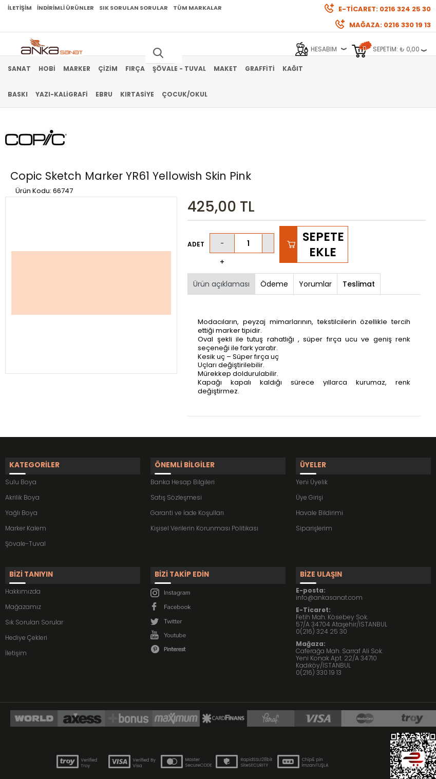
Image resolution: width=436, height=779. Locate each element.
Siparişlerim (314, 489)
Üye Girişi (309, 458)
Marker (76, 68)
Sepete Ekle (323, 210)
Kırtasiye (137, 94)
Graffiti (260, 68)
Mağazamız (23, 562)
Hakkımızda (23, 547)
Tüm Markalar (197, 8)
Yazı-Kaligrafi (61, 94)
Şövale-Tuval (25, 504)
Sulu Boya (20, 443)
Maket (225, 68)
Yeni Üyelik (312, 443)
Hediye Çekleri (26, 593)
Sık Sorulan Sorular (133, 8)
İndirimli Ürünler (65, 8)
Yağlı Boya (21, 473)
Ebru (104, 94)
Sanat (19, 68)
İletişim (20, 8)
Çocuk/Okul (184, 94)
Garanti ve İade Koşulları (187, 473)
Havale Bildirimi (319, 473)
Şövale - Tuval (179, 68)
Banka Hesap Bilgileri (182, 443)
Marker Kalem (25, 489)
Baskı (18, 94)
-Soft (160, 766)
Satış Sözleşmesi (176, 458)
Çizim (108, 68)
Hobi (47, 68)
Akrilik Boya (22, 458)
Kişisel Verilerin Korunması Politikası (204, 489)
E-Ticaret (187, 766)
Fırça (135, 68)
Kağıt (292, 68)
